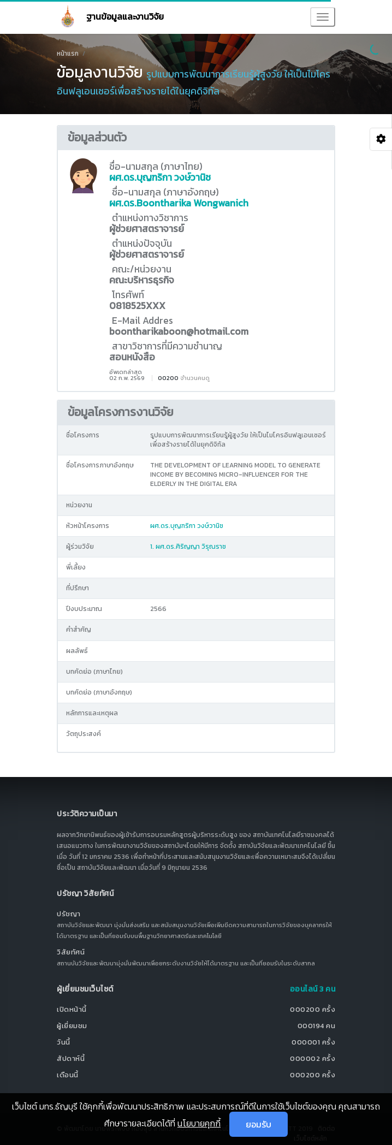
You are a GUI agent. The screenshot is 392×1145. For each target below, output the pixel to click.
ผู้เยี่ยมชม (72, 1026)
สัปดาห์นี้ (71, 1058)
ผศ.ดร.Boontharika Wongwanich (178, 203)
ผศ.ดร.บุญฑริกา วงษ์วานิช (160, 177)
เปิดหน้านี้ (72, 1009)
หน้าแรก (68, 53)
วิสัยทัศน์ (71, 952)
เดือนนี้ (68, 1075)
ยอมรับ (258, 1124)
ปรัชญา (69, 914)
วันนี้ (63, 1042)
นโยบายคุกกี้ (199, 1123)
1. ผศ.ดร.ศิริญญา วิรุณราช (188, 546)
